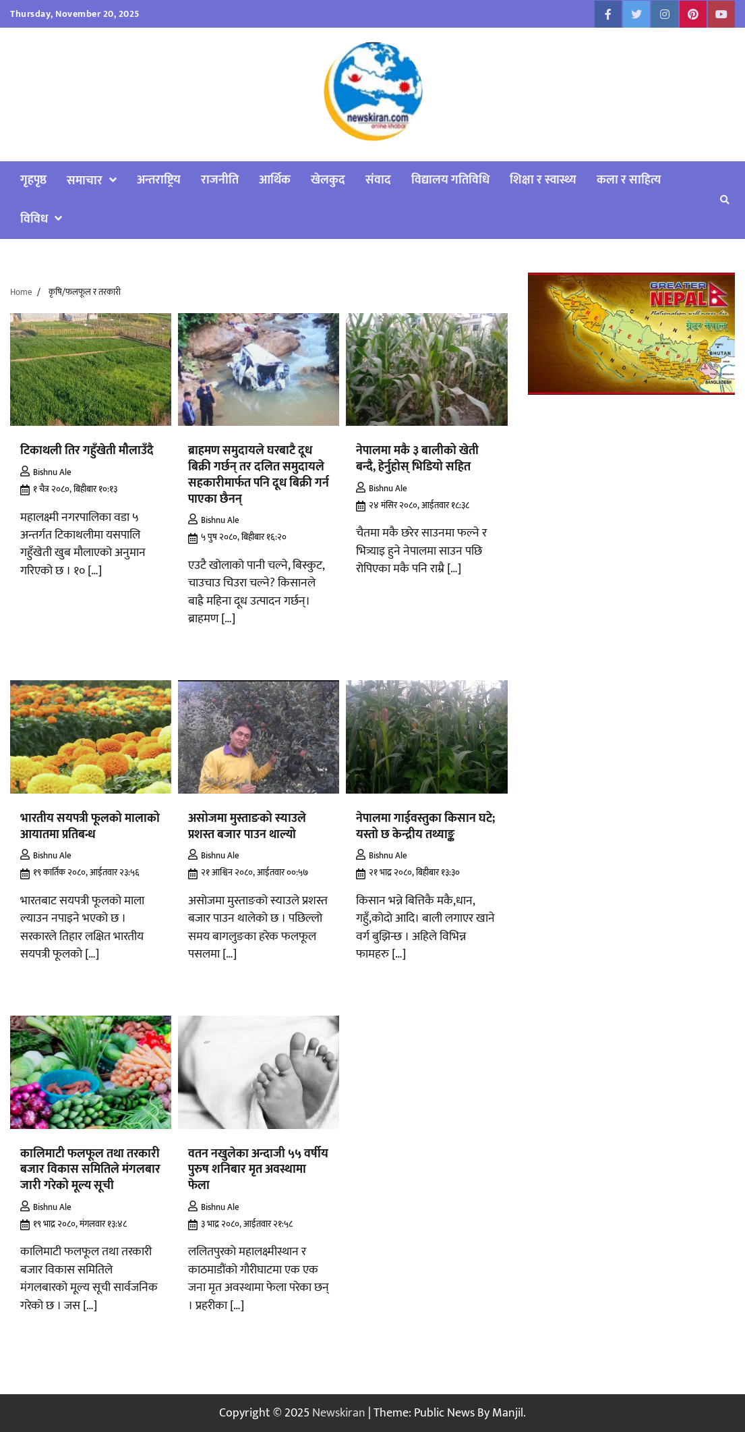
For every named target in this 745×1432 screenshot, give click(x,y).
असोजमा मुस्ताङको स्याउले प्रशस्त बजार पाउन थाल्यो (247, 826)
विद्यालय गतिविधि (450, 180)
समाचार (84, 180)
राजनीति (220, 180)
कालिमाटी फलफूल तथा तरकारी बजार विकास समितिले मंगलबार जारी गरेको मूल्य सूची (90, 1169)
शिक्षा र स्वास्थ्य (543, 180)
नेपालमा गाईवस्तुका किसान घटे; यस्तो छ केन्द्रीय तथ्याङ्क (425, 826)
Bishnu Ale (45, 473)
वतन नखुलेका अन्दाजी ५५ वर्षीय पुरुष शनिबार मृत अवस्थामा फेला (258, 1169)
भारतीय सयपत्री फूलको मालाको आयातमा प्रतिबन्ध (90, 826)
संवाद (378, 180)
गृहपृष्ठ (33, 180)
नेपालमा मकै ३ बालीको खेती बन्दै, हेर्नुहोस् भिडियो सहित (417, 458)
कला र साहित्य (629, 180)
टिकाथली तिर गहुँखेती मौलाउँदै (87, 450)
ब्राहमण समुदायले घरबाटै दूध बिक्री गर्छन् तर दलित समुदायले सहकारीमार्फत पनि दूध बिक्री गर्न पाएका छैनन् (258, 474)
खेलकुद (328, 180)
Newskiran (338, 1413)
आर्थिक (275, 180)
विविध (34, 219)
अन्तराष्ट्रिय (159, 180)
